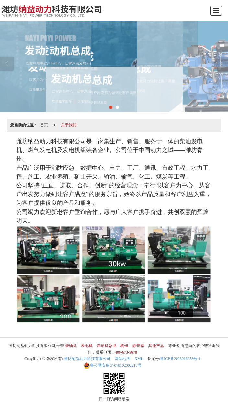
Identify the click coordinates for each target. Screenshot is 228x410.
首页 (44, 125)
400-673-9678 (126, 352)
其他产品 (156, 346)
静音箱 (138, 346)
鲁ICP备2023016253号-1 (180, 359)
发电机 (87, 346)
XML (138, 359)
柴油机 (71, 346)
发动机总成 (106, 346)
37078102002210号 (113, 365)
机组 (124, 346)
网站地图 (122, 359)
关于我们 (68, 125)
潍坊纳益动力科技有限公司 (87, 359)
